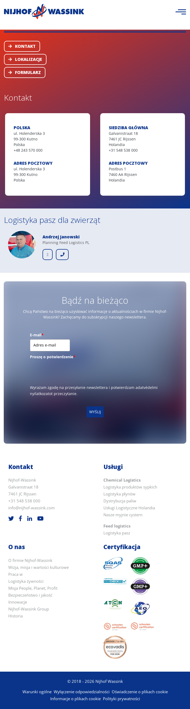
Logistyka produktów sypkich (130, 487)
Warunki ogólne (37, 692)
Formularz (24, 72)
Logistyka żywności (26, 581)
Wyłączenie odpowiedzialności (82, 692)
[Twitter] (11, 518)
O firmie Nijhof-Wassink (30, 560)
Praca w (15, 574)
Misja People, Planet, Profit (32, 588)
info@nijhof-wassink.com (31, 508)
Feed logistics (116, 526)
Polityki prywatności (121, 699)
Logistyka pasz (116, 533)
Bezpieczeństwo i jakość (30, 595)
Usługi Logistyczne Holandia (129, 508)
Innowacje (17, 602)
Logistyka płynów (119, 494)
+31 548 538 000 (24, 501)
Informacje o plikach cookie (75, 699)
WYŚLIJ (95, 411)
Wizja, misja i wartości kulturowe (38, 567)
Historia (15, 616)
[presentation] (70, 371)
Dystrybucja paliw (119, 501)
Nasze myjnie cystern (122, 515)
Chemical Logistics (122, 480)
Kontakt (22, 46)
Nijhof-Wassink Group (28, 609)
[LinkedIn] (29, 518)
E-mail (37, 334)
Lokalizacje (25, 59)
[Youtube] (40, 518)
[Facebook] (20, 518)
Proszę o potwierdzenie (52, 356)
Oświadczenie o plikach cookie (140, 692)
